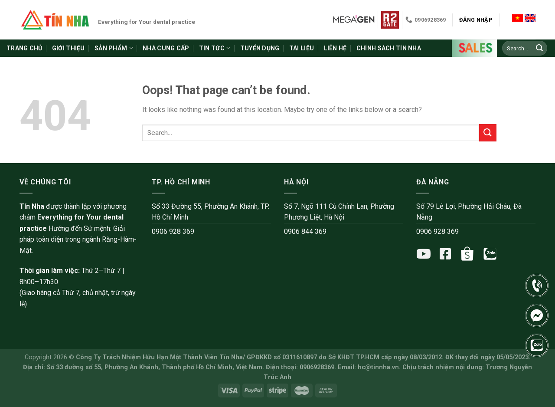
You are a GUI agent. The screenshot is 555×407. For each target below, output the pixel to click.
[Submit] (539, 48)
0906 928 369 (173, 231)
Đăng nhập (476, 19)
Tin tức (214, 48)
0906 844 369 (305, 231)
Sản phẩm (114, 48)
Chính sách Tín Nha (388, 48)
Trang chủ (24, 48)
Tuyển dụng (260, 48)
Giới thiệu (68, 48)
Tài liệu (301, 48)
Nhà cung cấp (166, 48)
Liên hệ (335, 48)
